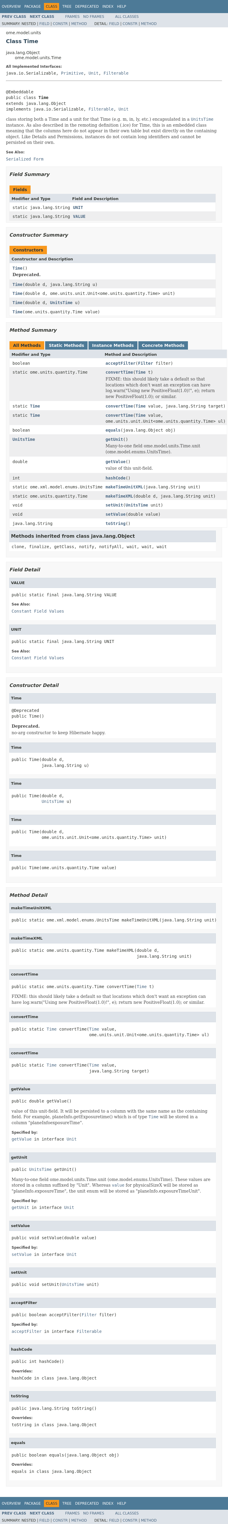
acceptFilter (120, 363)
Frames (72, 17)
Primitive (72, 73)
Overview (11, 6)
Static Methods (66, 345)
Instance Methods (113, 345)
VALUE (79, 216)
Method (79, 24)
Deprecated (87, 6)
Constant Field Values (38, 611)
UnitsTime (61, 302)
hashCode (115, 478)
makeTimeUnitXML (124, 487)
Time (17, 268)
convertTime (119, 372)
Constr (60, 24)
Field (44, 24)
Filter (145, 363)
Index (108, 6)
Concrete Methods (163, 345)
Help (121, 6)
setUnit (114, 505)
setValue (115, 514)
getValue (115, 461)
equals (113, 430)
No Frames (93, 17)
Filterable (116, 73)
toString (115, 523)
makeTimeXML (119, 496)
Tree (67, 6)
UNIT (78, 207)
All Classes (127, 17)
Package (32, 6)
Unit (93, 73)
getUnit (114, 439)
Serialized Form (24, 159)
